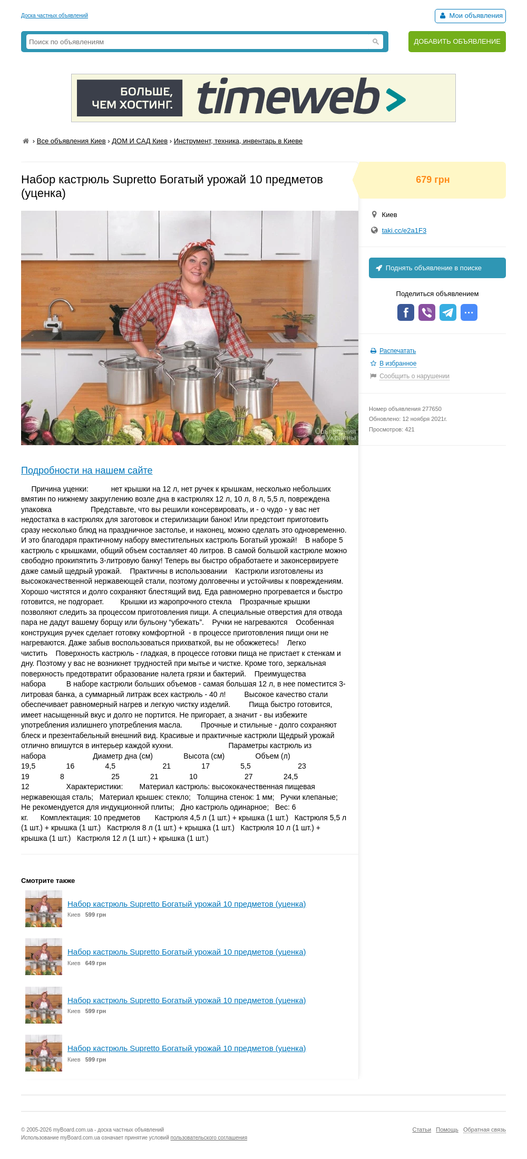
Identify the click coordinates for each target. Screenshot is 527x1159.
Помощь (447, 1129)
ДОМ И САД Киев (140, 141)
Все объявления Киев (71, 141)
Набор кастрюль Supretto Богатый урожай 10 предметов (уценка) (186, 903)
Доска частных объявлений (54, 15)
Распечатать (397, 351)
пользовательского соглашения (209, 1138)
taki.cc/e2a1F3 (404, 230)
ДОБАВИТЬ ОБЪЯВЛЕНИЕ (457, 41)
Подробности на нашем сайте (87, 470)
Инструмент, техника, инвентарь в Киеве (238, 141)
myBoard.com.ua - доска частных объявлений (108, 1130)
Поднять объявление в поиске (428, 268)
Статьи (421, 1129)
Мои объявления (470, 15)
